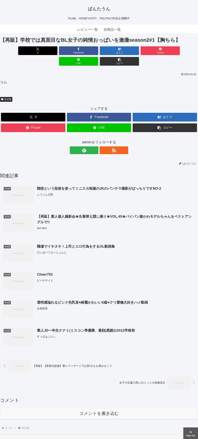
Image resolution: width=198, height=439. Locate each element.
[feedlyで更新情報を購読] (94, 140)
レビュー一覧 (87, 29)
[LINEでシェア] (149, 50)
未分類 (6, 88)
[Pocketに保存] (115, 50)
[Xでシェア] (16, 50)
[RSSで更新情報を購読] (103, 140)
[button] (182, 50)
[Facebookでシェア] (49, 50)
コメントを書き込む (99, 403)
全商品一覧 (112, 29)
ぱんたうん (99, 8)
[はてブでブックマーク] (82, 50)
